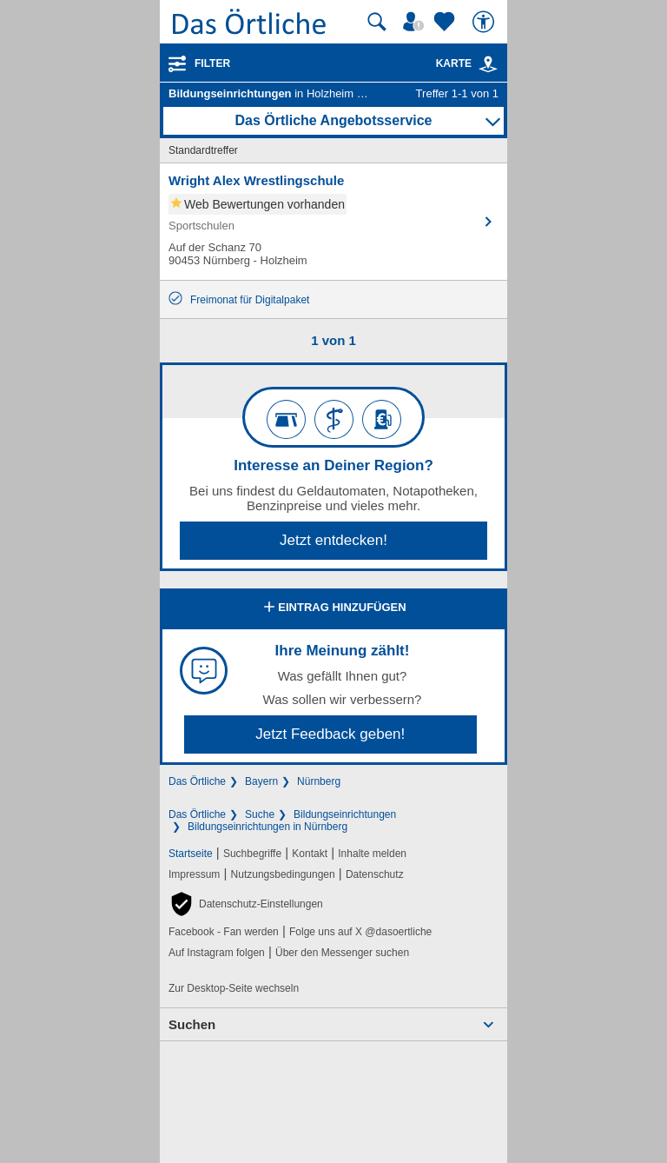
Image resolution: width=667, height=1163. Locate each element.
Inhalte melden (372, 853)
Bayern (261, 781)
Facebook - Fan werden (223, 932)
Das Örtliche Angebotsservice (333, 120)
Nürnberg (318, 781)
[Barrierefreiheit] (485, 22)
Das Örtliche (197, 781)
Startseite (190, 853)
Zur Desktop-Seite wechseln (233, 988)
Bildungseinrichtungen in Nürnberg (267, 827)
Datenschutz (375, 874)
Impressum (194, 874)
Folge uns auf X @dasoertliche (360, 932)
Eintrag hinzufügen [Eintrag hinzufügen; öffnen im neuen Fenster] (333, 608)
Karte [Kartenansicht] (467, 63)
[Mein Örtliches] (416, 22)
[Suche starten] (377, 22)
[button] (245, 904)
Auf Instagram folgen (216, 953)
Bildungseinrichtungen (345, 814)
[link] (488, 64)
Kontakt (309, 853)
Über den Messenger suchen (342, 953)
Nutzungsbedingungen (283, 874)
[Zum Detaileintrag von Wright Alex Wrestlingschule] (333, 221)
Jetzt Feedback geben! (330, 734)
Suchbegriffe (252, 853)
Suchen (191, 1024)
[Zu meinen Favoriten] (446, 22)
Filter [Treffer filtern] (212, 63)
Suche (259, 814)
